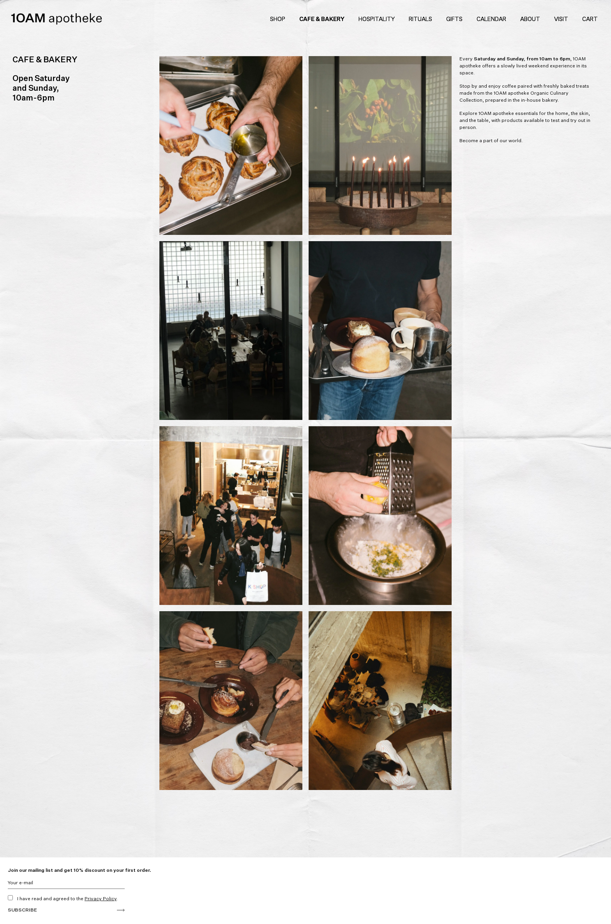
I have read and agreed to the (63, 898)
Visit (561, 19)
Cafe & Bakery (321, 19)
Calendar (491, 19)
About (530, 19)
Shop (277, 19)
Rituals (420, 19)
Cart (591, 19)
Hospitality (376, 19)
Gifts (454, 19)
